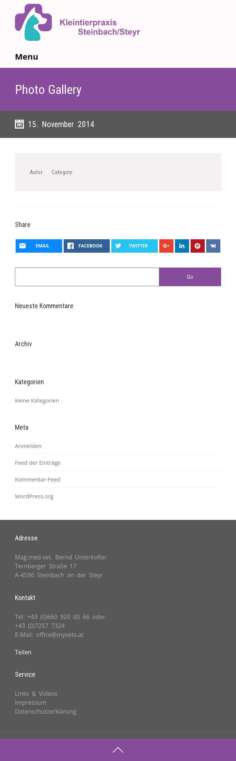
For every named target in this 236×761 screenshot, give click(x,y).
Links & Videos (36, 693)
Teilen (23, 652)
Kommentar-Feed (37, 479)
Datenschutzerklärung (45, 711)
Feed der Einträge (38, 462)
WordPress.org (34, 496)
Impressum (30, 702)
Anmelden (28, 445)
